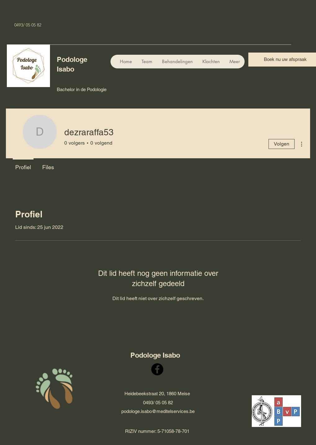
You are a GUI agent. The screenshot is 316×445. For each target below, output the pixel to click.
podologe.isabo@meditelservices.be (158, 411)
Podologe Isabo (155, 355)
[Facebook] (157, 369)
